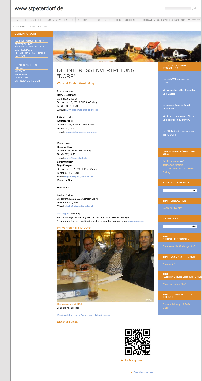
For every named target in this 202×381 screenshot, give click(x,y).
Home (17, 20)
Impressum (21, 74)
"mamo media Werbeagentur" (179, 246)
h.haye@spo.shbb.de (75, 158)
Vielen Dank (22, 78)
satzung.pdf (63, 213)
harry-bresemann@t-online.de (81, 110)
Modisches (112, 20)
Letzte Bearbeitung (26, 65)
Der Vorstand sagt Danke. (30, 53)
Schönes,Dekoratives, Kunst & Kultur (155, 20)
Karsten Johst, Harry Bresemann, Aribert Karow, (83, 315)
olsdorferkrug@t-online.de (79, 206)
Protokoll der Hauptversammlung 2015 (29, 45)
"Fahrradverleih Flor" (174, 284)
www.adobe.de (135, 221)
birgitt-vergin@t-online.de (78, 176)
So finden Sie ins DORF (28, 81)
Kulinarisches (89, 20)
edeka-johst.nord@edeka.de (81, 132)
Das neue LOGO (23, 50)
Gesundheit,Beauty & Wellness (49, 20)
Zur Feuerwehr (171, 161)
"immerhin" (169, 264)
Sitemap (19, 68)
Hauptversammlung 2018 (29, 41)
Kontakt (20, 71)
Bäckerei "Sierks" (172, 208)
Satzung (20, 56)
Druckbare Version (144, 372)
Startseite (20, 26)
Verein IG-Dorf (39, 26)
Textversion (194, 19)
